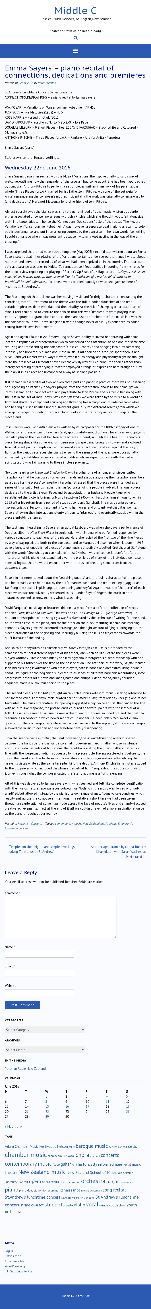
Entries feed (13, 1256)
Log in (9, 1251)
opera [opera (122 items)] (35, 1181)
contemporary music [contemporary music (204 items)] (28, 1163)
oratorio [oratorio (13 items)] (75, 1182)
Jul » (19, 1126)
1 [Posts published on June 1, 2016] (46, 1096)
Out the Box (82, 1296)
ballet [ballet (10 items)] (72, 1146)
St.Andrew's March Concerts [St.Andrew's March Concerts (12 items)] (78, 1197)
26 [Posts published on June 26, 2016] (128, 1111)
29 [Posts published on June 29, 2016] (47, 1116)
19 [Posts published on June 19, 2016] (128, 1106)
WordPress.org (15, 1266)
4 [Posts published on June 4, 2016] (107, 1096)
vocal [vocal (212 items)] (92, 1204)
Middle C (75, 10)
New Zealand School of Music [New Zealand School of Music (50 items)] (91, 1172)
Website (10, 985)
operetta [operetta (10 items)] (65, 1182)
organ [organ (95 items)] (114, 1181)
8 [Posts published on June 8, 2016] (46, 1101)
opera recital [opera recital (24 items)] (51, 1182)
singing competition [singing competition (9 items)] (91, 1190)
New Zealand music (95, 823)
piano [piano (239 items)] (11, 1189)
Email (10, 966)
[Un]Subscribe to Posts (20, 1271)
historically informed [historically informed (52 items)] (96, 1164)
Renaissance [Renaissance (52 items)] (69, 1190)
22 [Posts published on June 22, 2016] (47, 1111)
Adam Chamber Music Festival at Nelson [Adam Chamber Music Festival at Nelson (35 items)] (36, 1146)
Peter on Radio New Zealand (25, 1068)
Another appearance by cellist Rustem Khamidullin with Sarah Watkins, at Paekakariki (118, 852)
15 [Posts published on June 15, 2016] (47, 1106)
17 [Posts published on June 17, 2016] (87, 1106)
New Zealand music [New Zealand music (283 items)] (42, 1171)
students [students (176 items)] (55, 1204)
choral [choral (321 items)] (83, 1155)
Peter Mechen (47, 82)
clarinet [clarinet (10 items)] (96, 1156)
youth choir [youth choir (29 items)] (117, 1205)
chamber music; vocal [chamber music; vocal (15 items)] (61, 1156)
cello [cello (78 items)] (132, 1146)
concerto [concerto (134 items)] (110, 1155)
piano (112, 823)
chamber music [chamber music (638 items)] (26, 1154)
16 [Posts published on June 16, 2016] (67, 1106)
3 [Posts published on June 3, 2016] (86, 1096)
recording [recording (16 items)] (52, 1190)
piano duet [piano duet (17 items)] (26, 1190)
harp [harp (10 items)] (74, 1164)
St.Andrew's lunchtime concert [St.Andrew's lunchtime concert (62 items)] (32, 1197)
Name (10, 947)
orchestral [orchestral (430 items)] (94, 1181)
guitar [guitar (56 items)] (66, 1164)
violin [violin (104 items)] (79, 1205)
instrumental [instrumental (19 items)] (123, 1165)
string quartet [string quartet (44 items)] (32, 1205)
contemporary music (68, 823)
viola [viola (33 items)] (69, 1205)
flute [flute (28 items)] (56, 1164)
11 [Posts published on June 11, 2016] (107, 1101)
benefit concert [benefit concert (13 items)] (118, 1146)
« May (9, 1126)
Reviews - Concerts (30, 823)
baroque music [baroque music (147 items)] (92, 1146)
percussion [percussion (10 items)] (126, 1182)
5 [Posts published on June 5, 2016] (127, 1096)
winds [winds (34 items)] (103, 1205)
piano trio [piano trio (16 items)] (40, 1190)
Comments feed (15, 1261)
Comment (12, 893)
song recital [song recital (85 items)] (114, 1190)
